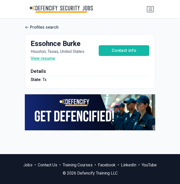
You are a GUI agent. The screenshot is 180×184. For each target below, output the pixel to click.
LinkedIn (128, 165)
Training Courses (78, 165)
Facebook (107, 165)
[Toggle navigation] (150, 9)
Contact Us (47, 165)
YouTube (149, 165)
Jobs (27, 165)
